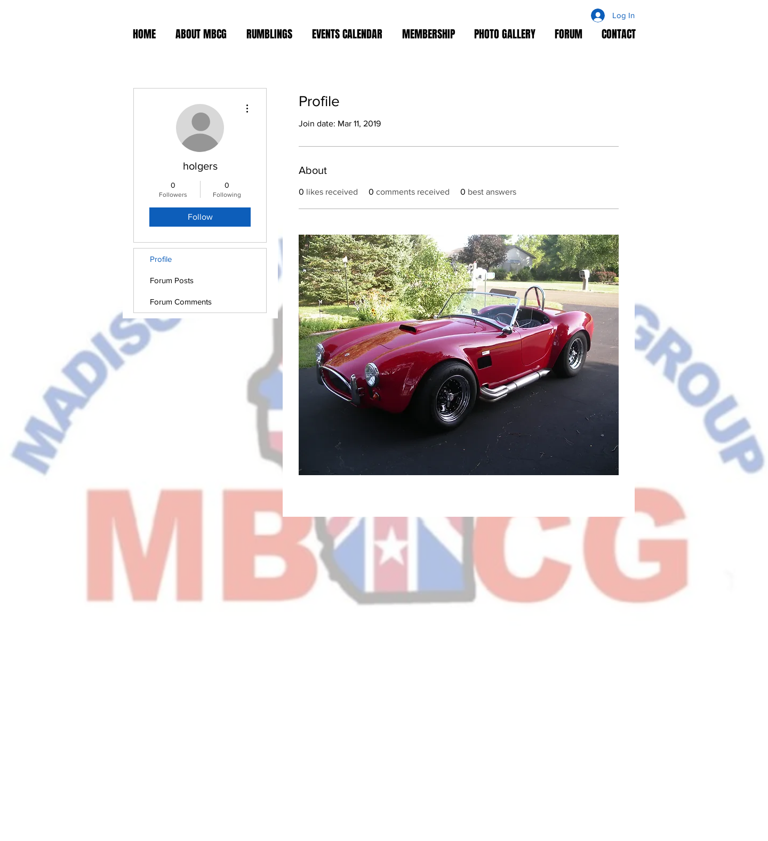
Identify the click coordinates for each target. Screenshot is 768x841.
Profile (161, 258)
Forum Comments (181, 301)
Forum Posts (172, 280)
